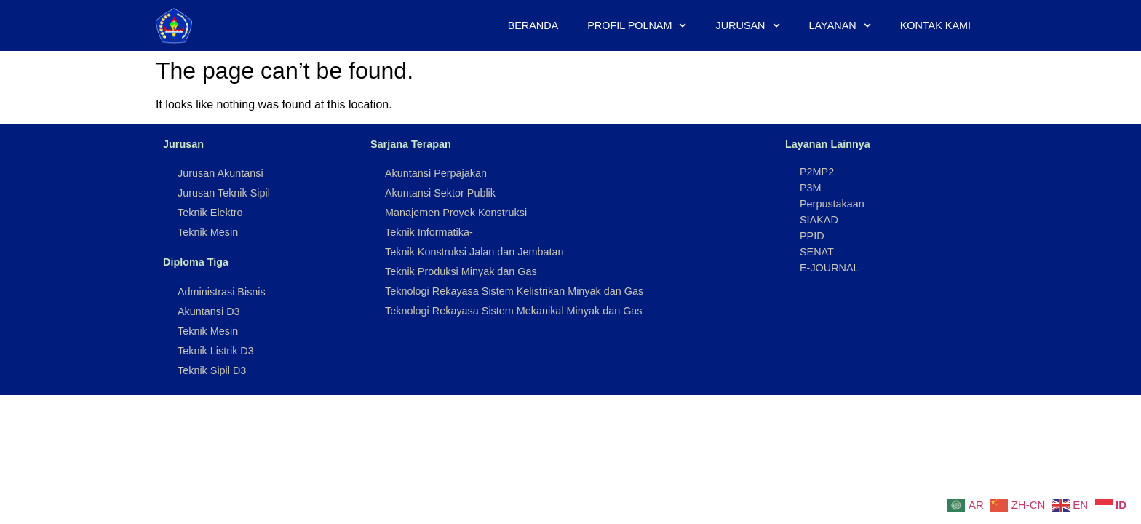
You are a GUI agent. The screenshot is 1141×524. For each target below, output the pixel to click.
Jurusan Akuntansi (220, 173)
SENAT (817, 252)
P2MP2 (817, 172)
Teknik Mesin (208, 232)
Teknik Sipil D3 (212, 370)
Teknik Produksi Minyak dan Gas (461, 271)
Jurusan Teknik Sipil (224, 193)
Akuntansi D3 (209, 311)
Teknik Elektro (210, 212)
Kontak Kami (935, 25)
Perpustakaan (832, 204)
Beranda (533, 25)
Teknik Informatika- (429, 232)
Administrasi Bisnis (222, 292)
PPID (812, 236)
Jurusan (748, 25)
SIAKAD (819, 220)
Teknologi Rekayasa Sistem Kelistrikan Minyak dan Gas (514, 291)
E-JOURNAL (829, 268)
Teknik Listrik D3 (216, 351)
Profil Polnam (636, 25)
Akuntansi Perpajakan (436, 173)
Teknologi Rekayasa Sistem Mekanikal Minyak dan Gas (514, 311)
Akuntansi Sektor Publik (440, 193)
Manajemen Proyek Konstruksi (456, 212)
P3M (811, 188)
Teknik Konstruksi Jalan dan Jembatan (474, 252)
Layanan (840, 25)
